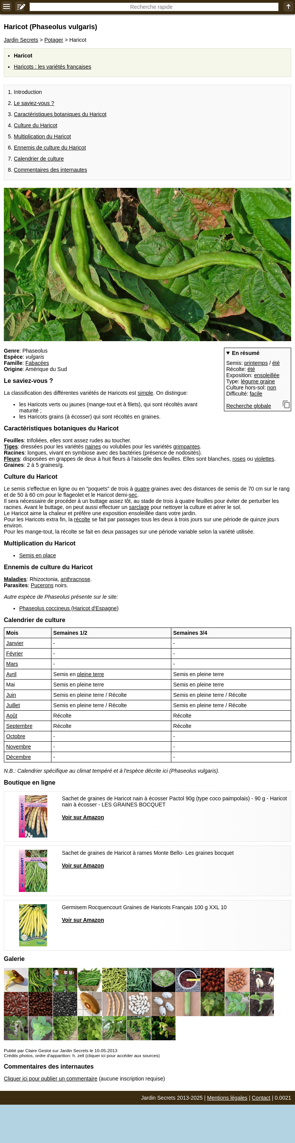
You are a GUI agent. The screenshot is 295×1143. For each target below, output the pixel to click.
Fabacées (37, 363)
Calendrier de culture (39, 159)
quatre (142, 489)
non (271, 387)
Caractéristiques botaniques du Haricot (60, 114)
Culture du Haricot (35, 125)
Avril (11, 674)
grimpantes (186, 446)
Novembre (18, 747)
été (276, 363)
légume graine (258, 381)
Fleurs (12, 459)
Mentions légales (227, 1098)
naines (93, 446)
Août (11, 716)
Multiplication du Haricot (42, 136)
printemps (256, 363)
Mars (12, 664)
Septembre (19, 726)
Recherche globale (248, 406)
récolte (82, 519)
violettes (264, 459)
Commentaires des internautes (50, 170)
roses (238, 459)
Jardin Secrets (21, 40)
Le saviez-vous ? (34, 103)
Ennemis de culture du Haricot (50, 148)
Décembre (18, 757)
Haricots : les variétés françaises (52, 67)
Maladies (15, 579)
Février (14, 653)
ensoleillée (266, 375)
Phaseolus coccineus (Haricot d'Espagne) (69, 608)
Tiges (11, 446)
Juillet (13, 705)
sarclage (139, 507)
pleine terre (90, 674)
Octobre (15, 736)
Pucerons (42, 585)
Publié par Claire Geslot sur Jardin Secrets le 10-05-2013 (60, 1050)
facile (256, 394)
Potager (53, 40)
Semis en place (37, 555)
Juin (11, 695)
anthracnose (75, 579)
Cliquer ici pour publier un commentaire (51, 1079)
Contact (261, 1098)
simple (145, 393)
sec (133, 495)
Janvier (14, 643)
